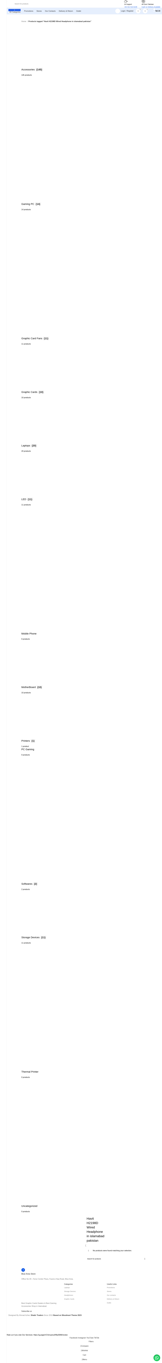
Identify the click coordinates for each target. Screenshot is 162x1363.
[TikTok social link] (96, 1339)
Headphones (68, 1296)
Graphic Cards (69, 1300)
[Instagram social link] (82, 1339)
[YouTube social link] (90, 1339)
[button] (156, 1357)
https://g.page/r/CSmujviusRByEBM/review (50, 1336)
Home (24, 23)
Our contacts (111, 1296)
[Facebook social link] (74, 1339)
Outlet (109, 1304)
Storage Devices (70, 1293)
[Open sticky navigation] (14, 12)
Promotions (111, 1289)
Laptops (67, 1289)
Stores (109, 1293)
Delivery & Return (113, 1300)
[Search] (66, 4)
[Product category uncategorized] (84, 619)
